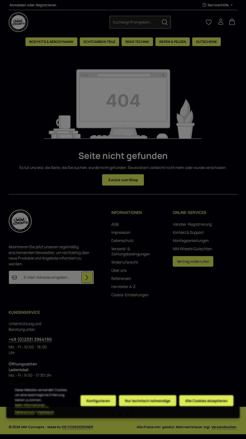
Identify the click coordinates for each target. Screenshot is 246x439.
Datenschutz (122, 245)
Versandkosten (223, 431)
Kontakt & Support (188, 237)
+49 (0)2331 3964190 (30, 344)
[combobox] (110, 24)
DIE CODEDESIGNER (77, 431)
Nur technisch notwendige (145, 412)
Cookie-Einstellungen (129, 299)
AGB (115, 229)
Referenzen (121, 283)
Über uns (119, 275)
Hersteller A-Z (123, 291)
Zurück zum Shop (123, 184)
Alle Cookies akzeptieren (206, 412)
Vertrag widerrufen (193, 266)
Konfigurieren (94, 412)
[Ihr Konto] (219, 24)
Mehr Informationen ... (32, 416)
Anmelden (18, 5)
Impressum (120, 237)
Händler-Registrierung (192, 229)
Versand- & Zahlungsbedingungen (130, 256)
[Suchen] (141, 24)
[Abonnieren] (87, 282)
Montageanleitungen (191, 245)
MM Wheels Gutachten (192, 253)
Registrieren (46, 5)
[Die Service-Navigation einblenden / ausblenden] (217, 4)
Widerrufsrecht (124, 267)
